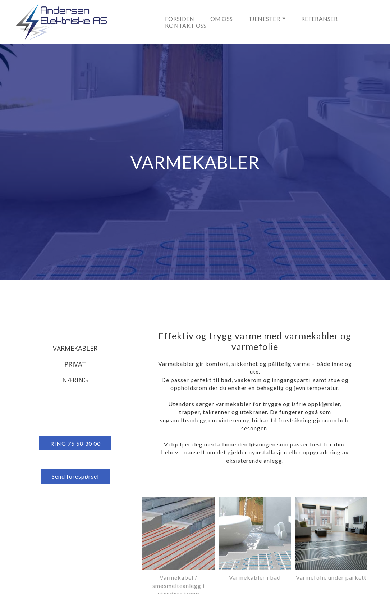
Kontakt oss (185, 25)
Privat (75, 364)
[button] (75, 443)
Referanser (319, 18)
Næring (75, 380)
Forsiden (179, 18)
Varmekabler (75, 348)
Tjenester (266, 18)
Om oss (221, 18)
